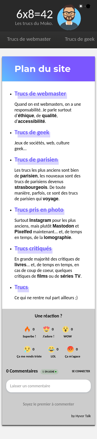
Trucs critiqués (32, 248)
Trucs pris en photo (38, 209)
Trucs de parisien (36, 159)
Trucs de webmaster (29, 39)
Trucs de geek (79, 39)
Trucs (21, 287)
